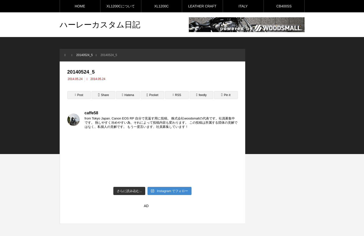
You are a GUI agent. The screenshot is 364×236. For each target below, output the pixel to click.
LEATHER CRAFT (202, 6)
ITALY (243, 6)
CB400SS (283, 6)
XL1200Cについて (120, 6)
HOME (80, 6)
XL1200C (161, 6)
